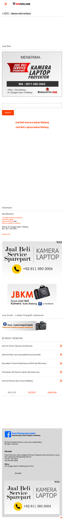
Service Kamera (7, 221)
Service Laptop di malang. (11, 223)
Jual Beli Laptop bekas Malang (32, 127)
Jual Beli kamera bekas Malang (32, 122)
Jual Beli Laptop (7, 219)
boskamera (6, 234)
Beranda (18, 473)
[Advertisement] (32, 168)
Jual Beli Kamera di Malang (12, 218)
